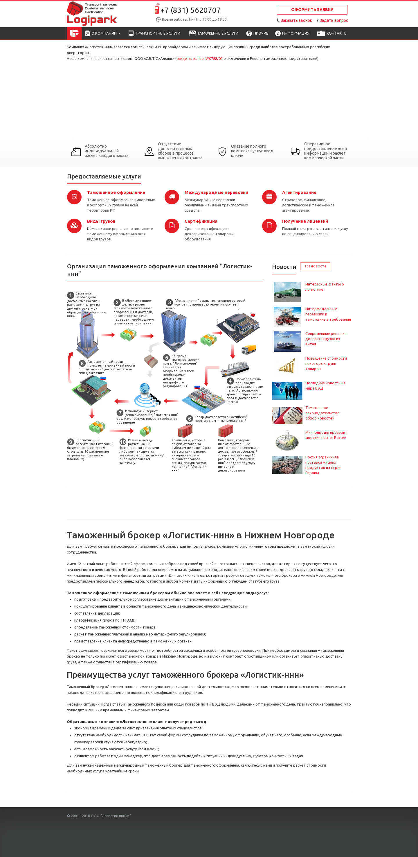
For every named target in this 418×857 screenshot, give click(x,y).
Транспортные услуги (154, 34)
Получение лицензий (305, 221)
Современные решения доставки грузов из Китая (326, 338)
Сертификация (201, 221)
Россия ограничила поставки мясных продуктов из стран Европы (323, 465)
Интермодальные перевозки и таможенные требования (328, 314)
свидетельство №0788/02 (199, 58)
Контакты (332, 34)
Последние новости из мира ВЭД (325, 385)
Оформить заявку (312, 9)
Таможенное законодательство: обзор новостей (322, 413)
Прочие (257, 34)
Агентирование (299, 192)
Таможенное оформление (116, 192)
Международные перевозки (216, 192)
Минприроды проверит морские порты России (326, 435)
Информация (292, 34)
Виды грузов (101, 221)
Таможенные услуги (213, 34)
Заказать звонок (296, 20)
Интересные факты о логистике (324, 286)
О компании (102, 34)
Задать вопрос (334, 20)
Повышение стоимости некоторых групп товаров (326, 363)
